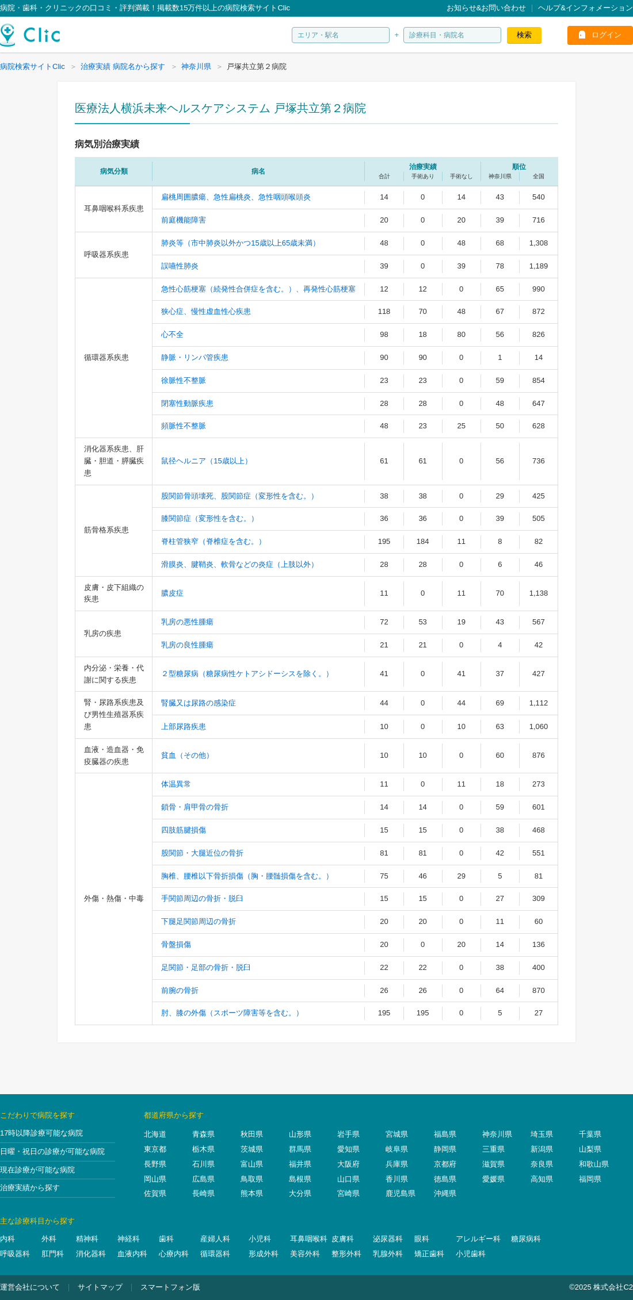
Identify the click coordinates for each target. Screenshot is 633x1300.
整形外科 (346, 1253)
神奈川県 (497, 1134)
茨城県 (252, 1149)
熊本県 (252, 1193)
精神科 (87, 1238)
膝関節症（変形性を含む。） (209, 518)
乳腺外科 (388, 1253)
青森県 (203, 1134)
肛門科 (52, 1253)
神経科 (128, 1238)
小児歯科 (471, 1253)
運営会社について (30, 1287)
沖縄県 (445, 1193)
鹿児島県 (400, 1193)
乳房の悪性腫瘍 (187, 622)
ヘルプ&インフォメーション (585, 7)
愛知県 (348, 1149)
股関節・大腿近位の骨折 (202, 853)
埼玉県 (542, 1134)
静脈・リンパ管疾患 (194, 357)
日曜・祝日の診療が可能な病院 (52, 1151)
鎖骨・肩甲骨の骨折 (194, 807)
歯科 (166, 1238)
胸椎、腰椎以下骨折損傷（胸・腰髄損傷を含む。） (247, 876)
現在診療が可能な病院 (37, 1169)
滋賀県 (493, 1164)
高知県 (542, 1179)
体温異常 (176, 784)
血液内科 (132, 1253)
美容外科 (305, 1253)
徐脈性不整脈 (183, 380)
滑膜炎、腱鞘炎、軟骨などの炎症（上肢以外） (239, 564)
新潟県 (542, 1149)
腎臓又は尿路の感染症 (198, 703)
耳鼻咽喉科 (308, 1238)
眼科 (421, 1238)
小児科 (260, 1238)
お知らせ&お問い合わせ (487, 7)
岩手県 (348, 1134)
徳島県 (445, 1179)
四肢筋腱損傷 (183, 830)
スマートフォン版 (170, 1287)
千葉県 (590, 1134)
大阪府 (348, 1164)
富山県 (252, 1164)
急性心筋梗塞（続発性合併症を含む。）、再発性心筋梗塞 (258, 289)
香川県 (397, 1179)
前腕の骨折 (180, 990)
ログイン (606, 34)
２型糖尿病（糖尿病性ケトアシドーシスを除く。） (247, 673)
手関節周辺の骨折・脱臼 (202, 898)
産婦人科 (215, 1238)
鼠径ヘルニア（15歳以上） (206, 461)
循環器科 (215, 1253)
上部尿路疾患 (183, 726)
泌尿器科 (388, 1238)
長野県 (155, 1164)
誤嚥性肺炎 (180, 266)
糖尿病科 (526, 1238)
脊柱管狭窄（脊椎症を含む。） (213, 541)
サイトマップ (100, 1287)
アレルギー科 (478, 1238)
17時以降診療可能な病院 (41, 1133)
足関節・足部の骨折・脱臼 (206, 967)
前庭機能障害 (183, 220)
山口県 (348, 1179)
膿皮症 (172, 593)
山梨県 (590, 1149)
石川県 (203, 1164)
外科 (48, 1238)
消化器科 (91, 1253)
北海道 (155, 1134)
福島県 (445, 1134)
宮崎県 (348, 1193)
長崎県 (203, 1193)
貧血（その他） (187, 755)
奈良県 (542, 1164)
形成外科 (264, 1253)
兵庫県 (397, 1164)
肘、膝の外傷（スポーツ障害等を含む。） (232, 1012)
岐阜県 (397, 1149)
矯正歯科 (429, 1253)
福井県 (300, 1164)
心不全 (172, 334)
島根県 (300, 1179)
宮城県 (397, 1134)
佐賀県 (155, 1193)
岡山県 (155, 1179)
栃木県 (203, 1149)
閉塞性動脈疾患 (187, 403)
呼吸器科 (15, 1253)
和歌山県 (594, 1164)
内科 (7, 1238)
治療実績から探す (30, 1187)
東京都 (155, 1149)
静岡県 (445, 1149)
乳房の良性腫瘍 (187, 645)
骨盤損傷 (176, 944)
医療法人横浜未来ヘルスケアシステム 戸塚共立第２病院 (220, 108)
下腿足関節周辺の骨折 (198, 921)
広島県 (203, 1179)
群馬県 (300, 1149)
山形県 (300, 1134)
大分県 (300, 1193)
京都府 (445, 1164)
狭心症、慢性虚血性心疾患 (206, 311)
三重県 (493, 1149)
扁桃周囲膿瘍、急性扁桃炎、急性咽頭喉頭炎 (236, 197)
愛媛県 (493, 1179)
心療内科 (174, 1253)
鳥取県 (252, 1179)
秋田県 (252, 1134)
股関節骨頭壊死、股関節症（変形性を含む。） (239, 496)
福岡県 (590, 1179)
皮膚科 (342, 1238)
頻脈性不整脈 (183, 425)
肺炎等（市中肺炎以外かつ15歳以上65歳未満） (240, 243)
